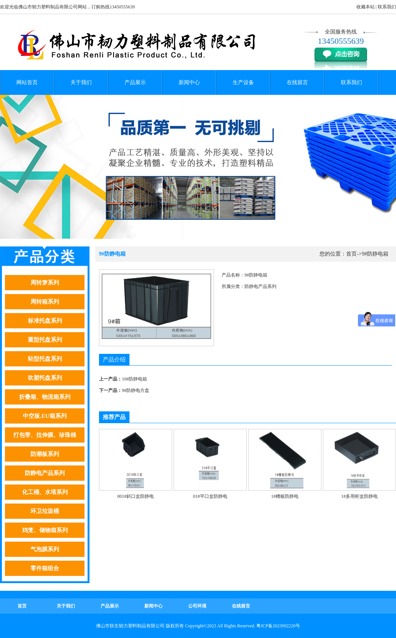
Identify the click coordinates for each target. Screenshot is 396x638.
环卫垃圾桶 (44, 511)
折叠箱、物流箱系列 (44, 397)
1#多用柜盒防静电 (359, 496)
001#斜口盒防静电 (135, 496)
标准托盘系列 (45, 321)
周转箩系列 (44, 283)
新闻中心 (189, 82)
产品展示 (135, 82)
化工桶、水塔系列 (45, 492)
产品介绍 (114, 360)
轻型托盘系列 (45, 359)
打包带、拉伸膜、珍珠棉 (44, 435)
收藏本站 (365, 7)
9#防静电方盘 (135, 390)
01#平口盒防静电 (210, 496)
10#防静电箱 (134, 379)
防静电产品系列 (45, 473)
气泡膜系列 (44, 549)
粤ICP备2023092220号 (278, 625)
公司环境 (197, 606)
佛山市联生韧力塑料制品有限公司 (130, 625)
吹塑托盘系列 (45, 378)
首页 (351, 254)
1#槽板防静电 (285, 496)
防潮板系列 (44, 454)
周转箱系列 (44, 302)
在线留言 (297, 82)
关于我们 (81, 82)
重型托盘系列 (45, 340)
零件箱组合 (44, 568)
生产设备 (243, 82)
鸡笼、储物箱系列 (45, 530)
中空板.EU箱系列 (45, 416)
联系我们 (387, 7)
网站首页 (27, 82)
